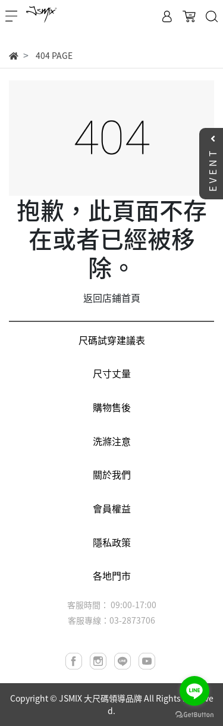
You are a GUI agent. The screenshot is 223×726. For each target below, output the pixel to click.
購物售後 (112, 407)
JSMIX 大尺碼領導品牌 (100, 698)
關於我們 (112, 474)
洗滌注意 (112, 441)
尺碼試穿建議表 (111, 340)
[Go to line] (194, 691)
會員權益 (112, 508)
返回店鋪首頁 (111, 297)
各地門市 (112, 575)
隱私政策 (112, 542)
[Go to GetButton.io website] (194, 714)
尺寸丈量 (112, 373)
